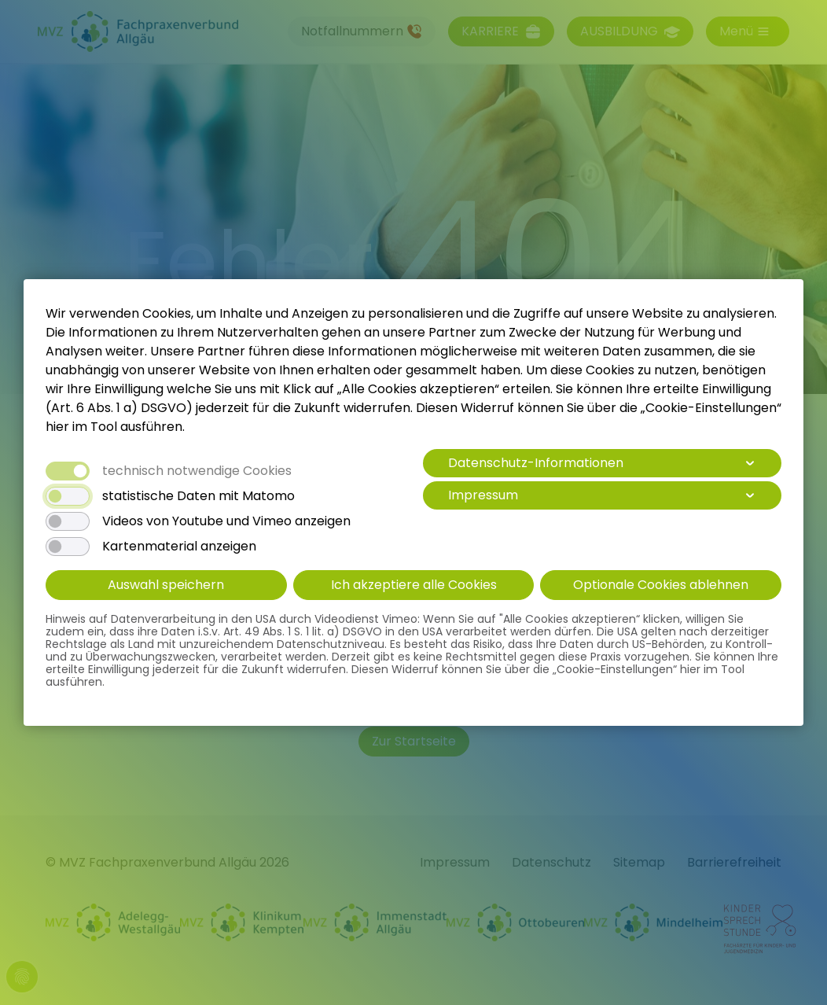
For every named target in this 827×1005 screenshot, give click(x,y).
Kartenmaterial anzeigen (179, 546)
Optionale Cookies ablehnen (660, 585)
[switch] (68, 496)
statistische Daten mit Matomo (198, 496)
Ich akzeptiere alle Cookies (414, 585)
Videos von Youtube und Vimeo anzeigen (226, 521)
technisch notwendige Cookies (197, 471)
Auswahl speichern (166, 585)
